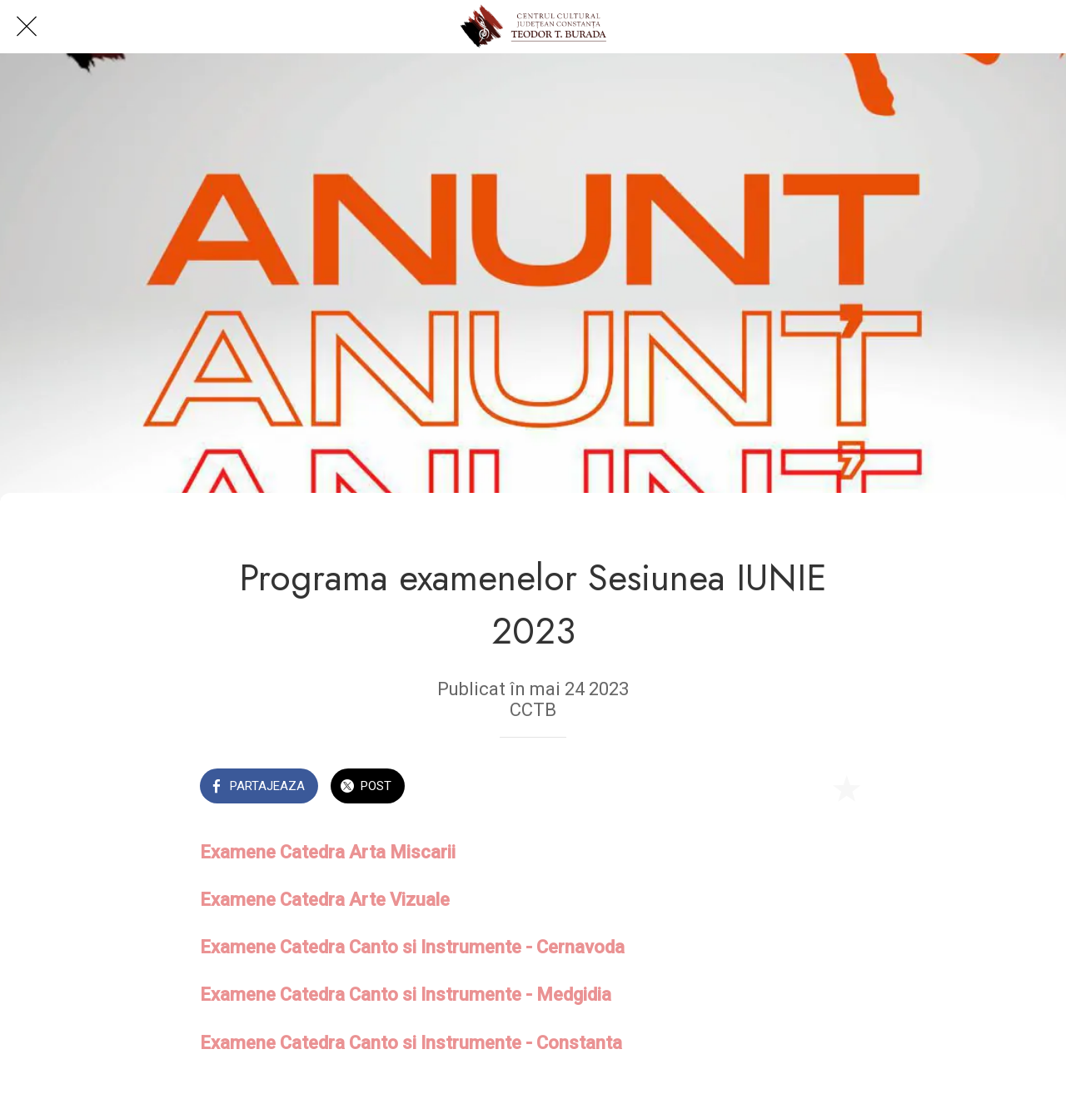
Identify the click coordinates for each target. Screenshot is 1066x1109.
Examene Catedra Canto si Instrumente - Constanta (411, 1042)
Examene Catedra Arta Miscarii (328, 852)
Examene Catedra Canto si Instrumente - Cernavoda (412, 947)
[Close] (27, 27)
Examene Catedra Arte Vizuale (325, 899)
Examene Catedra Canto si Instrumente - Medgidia (405, 994)
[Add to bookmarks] (846, 788)
